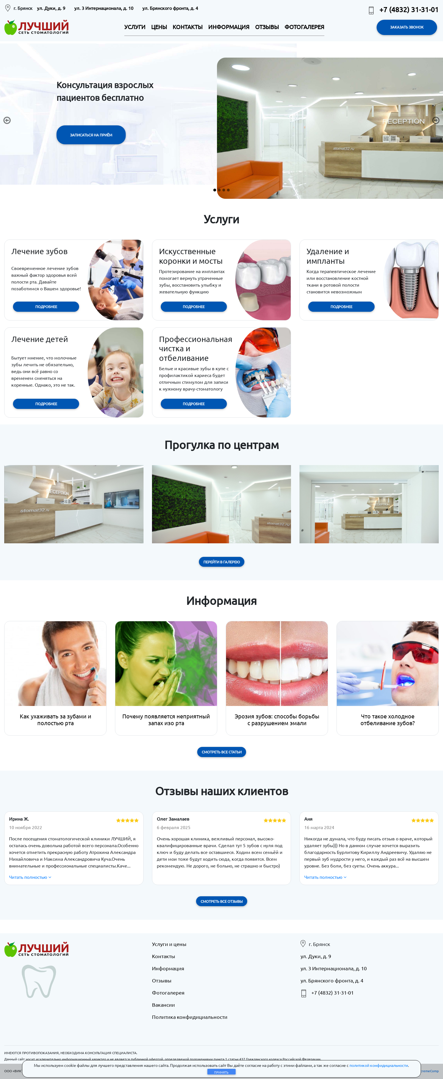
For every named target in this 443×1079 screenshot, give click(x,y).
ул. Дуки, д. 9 (51, 8)
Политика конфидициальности (189, 1017)
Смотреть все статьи (222, 751)
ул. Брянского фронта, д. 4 (170, 8)
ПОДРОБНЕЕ (46, 306)
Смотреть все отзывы (222, 901)
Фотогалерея (168, 992)
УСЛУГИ (135, 26)
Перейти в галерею (221, 561)
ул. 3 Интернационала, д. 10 (103, 8)
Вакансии (163, 1005)
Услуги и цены (169, 944)
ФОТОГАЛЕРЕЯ (304, 26)
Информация (168, 968)
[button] (7, 120)
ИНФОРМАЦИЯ (228, 26)
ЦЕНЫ (159, 26)
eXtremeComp (427, 1071)
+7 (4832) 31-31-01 (403, 9)
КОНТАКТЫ (188, 26)
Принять (221, 1072)
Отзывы (161, 980)
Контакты (163, 956)
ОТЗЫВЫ (267, 26)
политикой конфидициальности (378, 1065)
